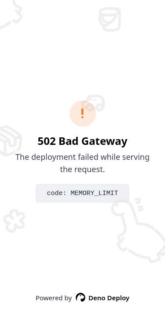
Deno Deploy (102, 297)
